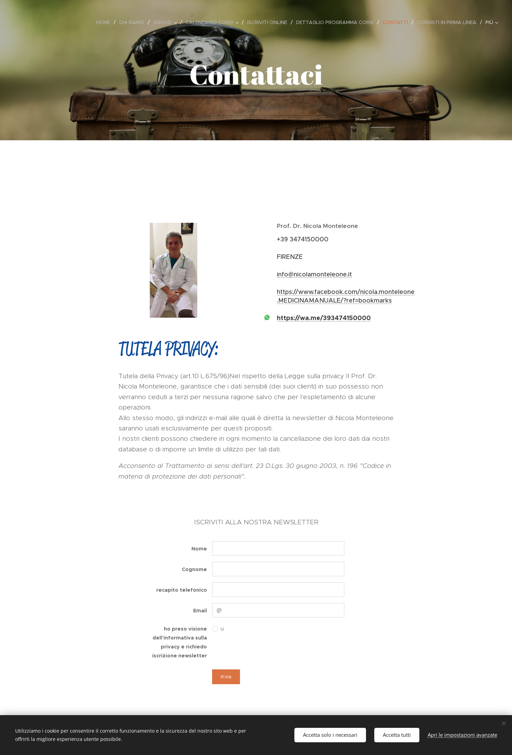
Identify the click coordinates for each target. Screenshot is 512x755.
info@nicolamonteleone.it (314, 274)
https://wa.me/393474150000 (324, 318)
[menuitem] (105, 22)
